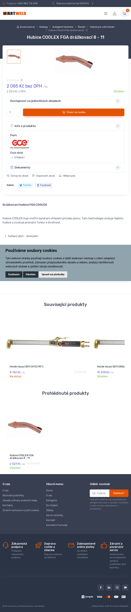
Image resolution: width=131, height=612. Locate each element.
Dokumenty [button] (20, 167)
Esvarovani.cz (27, 27)
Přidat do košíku (73, 112)
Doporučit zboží (43, 175)
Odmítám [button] (31, 274)
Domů (49, 488)
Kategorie (51, 498)
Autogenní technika (62, 27)
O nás (6, 488)
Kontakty (8, 503)
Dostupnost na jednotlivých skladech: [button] (35, 101)
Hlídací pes (67, 175)
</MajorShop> (97, 603)
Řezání (81, 27)
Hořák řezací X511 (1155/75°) (101, 368)
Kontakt (50, 517)
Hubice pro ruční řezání (102, 27)
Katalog (44, 27)
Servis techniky (54, 512)
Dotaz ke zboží (17, 175)
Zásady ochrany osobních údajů (20, 498)
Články (50, 508)
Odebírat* (119, 490)
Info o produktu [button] (23, 125)
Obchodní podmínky (13, 493)
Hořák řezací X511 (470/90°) (20, 368)
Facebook (44, 185)
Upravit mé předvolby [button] (53, 274)
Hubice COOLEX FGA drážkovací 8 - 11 (22, 457)
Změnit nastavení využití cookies (21, 508)
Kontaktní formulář (56, 522)
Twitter (25, 185)
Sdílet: (10, 185)
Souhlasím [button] (14, 274)
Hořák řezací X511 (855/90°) (60, 368)
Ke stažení (52, 503)
